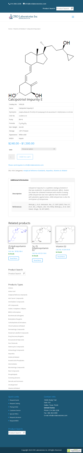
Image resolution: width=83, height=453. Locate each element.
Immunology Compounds (16, 350)
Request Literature (15, 417)
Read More (13, 258)
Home (10, 29)
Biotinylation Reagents (15, 319)
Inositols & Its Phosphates (16, 360)
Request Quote (14, 400)
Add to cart (25, 156)
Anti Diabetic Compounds (16, 302)
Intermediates (12, 364)
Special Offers (14, 414)
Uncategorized (12, 385)
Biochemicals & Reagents (16, 316)
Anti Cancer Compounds (15, 298)
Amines (10, 288)
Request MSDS (14, 421)
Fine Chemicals (12, 343)
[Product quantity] (11, 157)
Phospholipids (12, 374)
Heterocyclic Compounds (16, 347)
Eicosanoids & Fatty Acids (16, 340)
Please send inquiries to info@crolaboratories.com (26, 165)
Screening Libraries (14, 378)
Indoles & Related (13, 357)
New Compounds (13, 371)
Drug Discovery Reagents (16, 336)
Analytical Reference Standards (34, 171)
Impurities (49, 171)
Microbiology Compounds (16, 367)
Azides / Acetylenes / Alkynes (17, 309)
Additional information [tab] (19, 180)
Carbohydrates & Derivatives (17, 322)
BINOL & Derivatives (14, 312)
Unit (10, 150)
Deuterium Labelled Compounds (18, 333)
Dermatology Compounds (16, 329)
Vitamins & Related (19, 29)
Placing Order (14, 407)
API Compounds (13, 305)
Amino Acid (11, 291)
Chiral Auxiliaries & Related (16, 326)
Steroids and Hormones (15, 381)
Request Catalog (15, 403)
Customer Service (15, 410)
